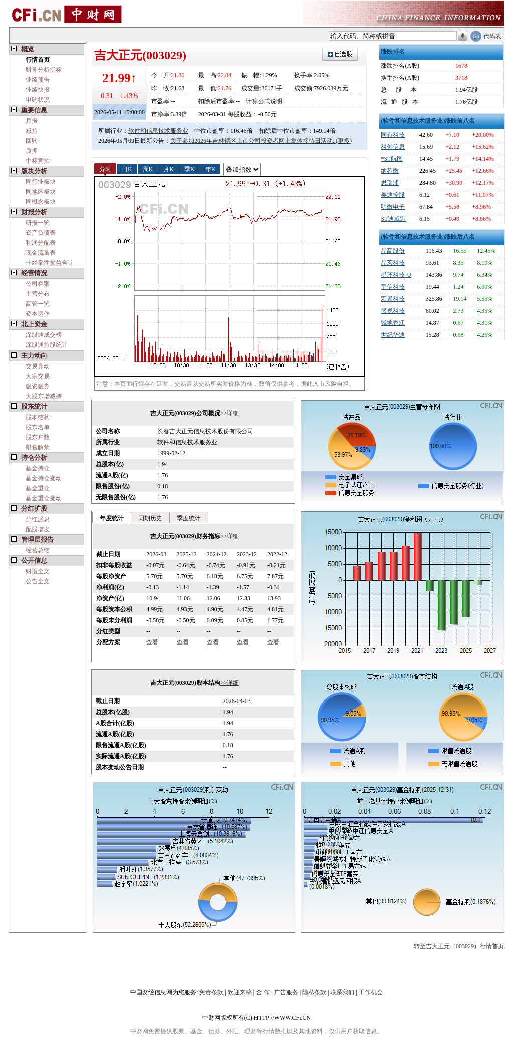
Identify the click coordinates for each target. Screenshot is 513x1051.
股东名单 (38, 427)
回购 (32, 140)
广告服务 (286, 992)
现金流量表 (41, 252)
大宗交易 (38, 376)
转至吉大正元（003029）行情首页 (459, 946)
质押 (32, 150)
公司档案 (38, 283)
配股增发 (38, 529)
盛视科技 (393, 310)
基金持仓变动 (44, 478)
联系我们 (342, 992)
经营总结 (38, 550)
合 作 (263, 992)
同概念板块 (41, 201)
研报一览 (38, 222)
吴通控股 (393, 194)
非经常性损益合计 (50, 262)
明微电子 (393, 206)
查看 (152, 642)
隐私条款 (314, 992)
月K (168, 168)
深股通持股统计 (47, 344)
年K (210, 168)
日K (127, 168)
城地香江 (393, 322)
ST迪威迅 (393, 218)
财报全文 (38, 571)
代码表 (492, 36)
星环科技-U (396, 274)
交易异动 (38, 366)
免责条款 (211, 992)
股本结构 (38, 417)
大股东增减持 (44, 396)
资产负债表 (41, 232)
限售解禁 (38, 447)
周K (148, 168)
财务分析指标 (44, 69)
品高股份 (393, 250)
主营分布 (38, 293)
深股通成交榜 (44, 334)
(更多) (344, 140)
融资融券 (38, 386)
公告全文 (38, 581)
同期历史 (150, 518)
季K (189, 168)
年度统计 (112, 518)
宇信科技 (393, 286)
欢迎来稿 (240, 992)
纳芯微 (390, 170)
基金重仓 (38, 488)
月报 (32, 120)
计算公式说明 (264, 101)
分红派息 (38, 519)
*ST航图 (392, 158)
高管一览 (38, 303)
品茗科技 (393, 262)
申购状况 (38, 99)
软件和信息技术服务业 (158, 130)
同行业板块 (41, 181)
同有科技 (393, 134)
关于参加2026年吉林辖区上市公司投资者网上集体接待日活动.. (253, 140)
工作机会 (371, 992)
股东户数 (38, 437)
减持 (32, 130)
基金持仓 (38, 468)
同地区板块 (41, 191)
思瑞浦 (390, 182)
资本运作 (38, 313)
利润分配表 (41, 242)
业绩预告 (38, 79)
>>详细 (229, 413)
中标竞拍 (38, 160)
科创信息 (393, 146)
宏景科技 (393, 298)
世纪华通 (393, 334)
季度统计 (189, 518)
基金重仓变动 (44, 498)
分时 (105, 168)
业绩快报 (38, 89)
